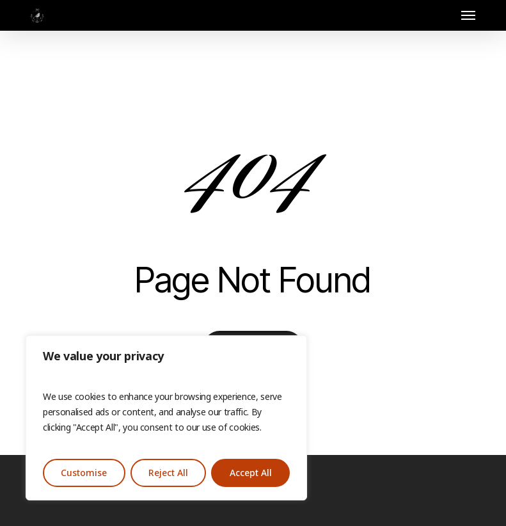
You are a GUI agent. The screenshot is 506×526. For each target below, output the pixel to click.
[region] (166, 417)
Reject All (168, 472)
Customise (84, 472)
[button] (468, 15)
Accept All (251, 472)
